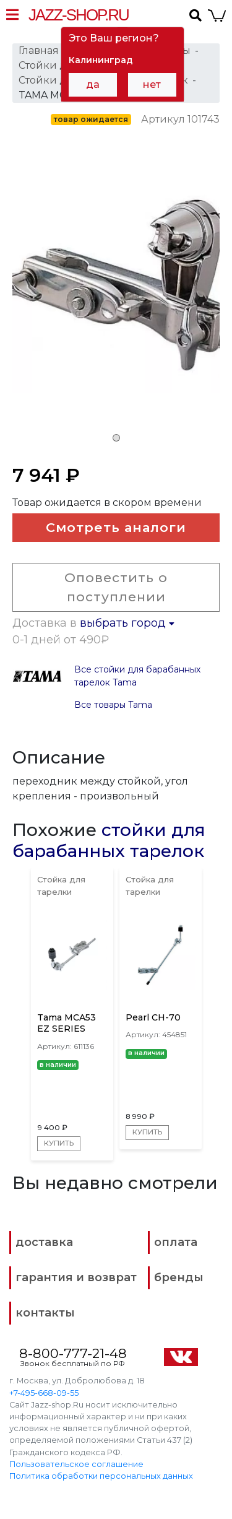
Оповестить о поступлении (116, 587)
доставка (44, 1242)
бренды (179, 1277)
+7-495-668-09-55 (44, 1393)
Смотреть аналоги (116, 527)
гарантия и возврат (76, 1277)
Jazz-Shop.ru (78, 15)
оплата (175, 1242)
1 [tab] (116, 438)
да (93, 84)
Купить (59, 1143)
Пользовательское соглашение (76, 1464)
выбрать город (127, 623)
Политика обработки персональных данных (101, 1476)
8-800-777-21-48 (73, 1353)
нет (152, 84)
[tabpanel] (116, 296)
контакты (45, 1313)
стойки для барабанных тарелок (108, 840)
